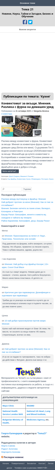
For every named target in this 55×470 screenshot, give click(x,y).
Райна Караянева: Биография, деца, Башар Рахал (25, 221)
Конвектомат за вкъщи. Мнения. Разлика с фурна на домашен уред (27, 105)
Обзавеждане (36, 179)
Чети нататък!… (10, 171)
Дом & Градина (14, 176)
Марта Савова (8, 446)
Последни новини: (14, 457)
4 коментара (6, 114)
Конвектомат (21, 179)
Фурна (51, 179)
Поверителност (18, 463)
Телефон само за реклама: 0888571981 (31, 468)
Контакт (42, 463)
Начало (6, 463)
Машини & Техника (26, 176)
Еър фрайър (12, 179)
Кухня (28, 179)
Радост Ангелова (9, 449)
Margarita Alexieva (41, 111)
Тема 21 (27, 9)
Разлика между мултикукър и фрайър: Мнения (23, 199)
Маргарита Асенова (10, 452)
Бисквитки (31, 463)
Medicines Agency (36, 419)
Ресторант (44, 179)
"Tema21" (42, 433)
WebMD (30, 406)
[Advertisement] (27, 61)
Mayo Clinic (8, 406)
